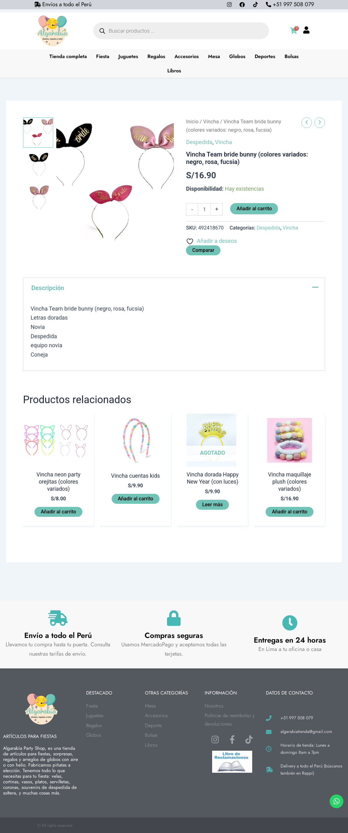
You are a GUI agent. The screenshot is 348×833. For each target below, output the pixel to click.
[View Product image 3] (38, 199)
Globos (237, 56)
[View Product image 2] (38, 165)
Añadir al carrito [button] (58, 512)
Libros (174, 70)
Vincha (211, 122)
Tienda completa (68, 56)
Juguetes (128, 56)
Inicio (192, 122)
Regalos (156, 56)
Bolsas (292, 56)
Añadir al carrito (254, 209)
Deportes (265, 56)
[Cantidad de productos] (204, 209)
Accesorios (186, 56)
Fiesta (102, 56)
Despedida (199, 142)
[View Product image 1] (38, 132)
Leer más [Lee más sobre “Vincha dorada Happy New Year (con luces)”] (212, 505)
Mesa (214, 56)
